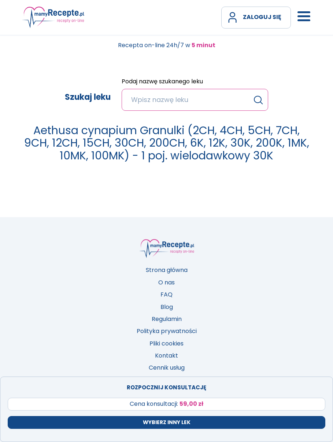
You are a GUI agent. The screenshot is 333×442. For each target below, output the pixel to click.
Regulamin (167, 319)
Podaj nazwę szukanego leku (162, 82)
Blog (166, 307)
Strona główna (167, 270)
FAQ (166, 294)
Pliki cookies (166, 343)
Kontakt (166, 355)
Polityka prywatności (167, 331)
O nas (166, 282)
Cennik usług (167, 367)
